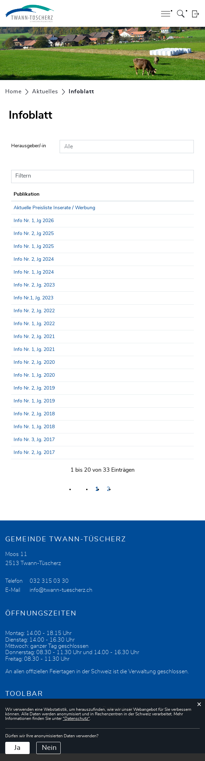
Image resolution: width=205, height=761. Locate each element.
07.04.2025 (26, 254)
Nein (49, 747)
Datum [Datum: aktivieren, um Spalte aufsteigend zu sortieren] (21, 194)
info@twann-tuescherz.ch (61, 598)
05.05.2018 (26, 434)
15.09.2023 (26, 292)
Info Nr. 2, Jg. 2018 (63, 421)
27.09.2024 (26, 267)
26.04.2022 (26, 331)
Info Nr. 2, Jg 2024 (63, 267)
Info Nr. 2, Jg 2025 (63, 241)
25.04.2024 (26, 279)
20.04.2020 (26, 382)
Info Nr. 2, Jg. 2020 (63, 370)
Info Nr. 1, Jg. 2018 (63, 434)
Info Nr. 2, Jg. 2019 (63, 395)
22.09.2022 (26, 318)
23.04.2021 (26, 357)
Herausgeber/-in (28, 145)
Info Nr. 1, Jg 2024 (63, 279)
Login (195, 13)
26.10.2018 (26, 421)
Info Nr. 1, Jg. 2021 (63, 357)
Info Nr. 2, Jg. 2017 (63, 460)
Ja (17, 747)
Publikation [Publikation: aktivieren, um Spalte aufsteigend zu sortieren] (56, 194)
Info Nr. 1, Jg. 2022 (63, 331)
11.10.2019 (26, 395)
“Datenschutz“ (76, 718)
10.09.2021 (26, 344)
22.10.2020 (26, 370)
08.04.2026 (26, 228)
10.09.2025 (26, 241)
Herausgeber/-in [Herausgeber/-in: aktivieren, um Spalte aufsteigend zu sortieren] (135, 194)
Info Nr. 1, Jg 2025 (63, 254)
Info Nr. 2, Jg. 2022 (63, 318)
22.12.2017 (26, 447)
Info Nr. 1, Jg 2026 (63, 228)
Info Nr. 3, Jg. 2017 (63, 447)
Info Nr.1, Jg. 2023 (63, 305)
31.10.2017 (26, 460)
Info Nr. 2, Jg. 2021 (63, 344)
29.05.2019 (26, 408)
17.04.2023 (26, 305)
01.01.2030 (26, 207)
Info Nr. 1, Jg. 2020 (63, 382)
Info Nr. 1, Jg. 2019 (63, 408)
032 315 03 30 (49, 588)
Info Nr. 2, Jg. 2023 (63, 292)
